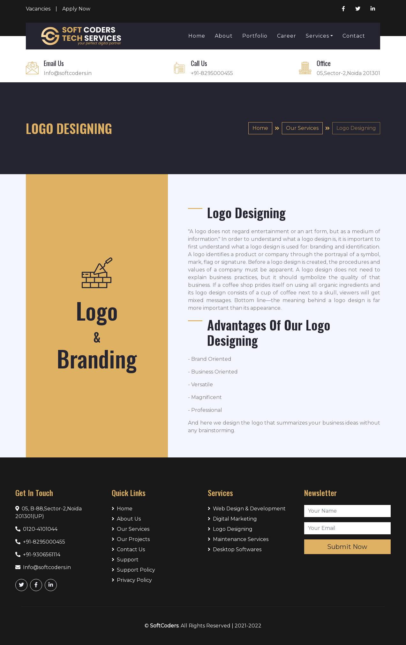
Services (317, 36)
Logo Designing (230, 529)
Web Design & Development (247, 509)
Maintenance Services (238, 539)
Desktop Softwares (234, 549)
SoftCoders (164, 626)
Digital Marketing (232, 519)
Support (125, 560)
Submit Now (347, 547)
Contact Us (128, 549)
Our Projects (131, 539)
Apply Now (76, 9)
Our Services (302, 128)
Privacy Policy (132, 580)
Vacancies (38, 9)
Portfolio (254, 36)
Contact (353, 36)
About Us (126, 519)
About (224, 36)
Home (196, 36)
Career (286, 36)
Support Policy (133, 570)
